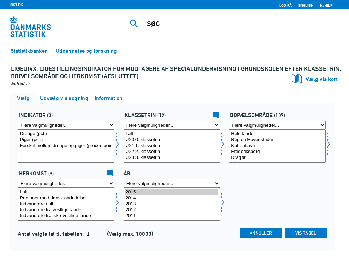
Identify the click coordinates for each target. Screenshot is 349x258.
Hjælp (326, 5)
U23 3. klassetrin (172, 158)
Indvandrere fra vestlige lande (66, 210)
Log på (285, 5)
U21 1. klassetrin (172, 146)
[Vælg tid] (172, 204)
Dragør (277, 158)
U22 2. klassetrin (172, 152)
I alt (172, 134)
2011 (172, 216)
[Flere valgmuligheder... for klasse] (172, 125)
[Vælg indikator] (66, 146)
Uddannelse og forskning (86, 50)
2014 (172, 198)
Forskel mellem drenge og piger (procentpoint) (66, 146)
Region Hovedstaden (277, 140)
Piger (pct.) (66, 140)
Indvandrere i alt (66, 204)
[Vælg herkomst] (66, 204)
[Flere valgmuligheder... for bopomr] (277, 125)
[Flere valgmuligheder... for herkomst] (66, 183)
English (305, 5)
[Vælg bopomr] (277, 146)
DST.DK (16, 4)
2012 (172, 210)
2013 (172, 204)
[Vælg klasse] (172, 146)
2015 (172, 192)
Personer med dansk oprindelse (66, 198)
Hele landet (277, 134)
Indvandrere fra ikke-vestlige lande (66, 216)
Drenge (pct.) (66, 134)
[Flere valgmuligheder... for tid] (172, 183)
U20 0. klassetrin (172, 140)
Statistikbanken (29, 50)
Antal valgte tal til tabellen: (51, 233)
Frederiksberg (277, 152)
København (277, 146)
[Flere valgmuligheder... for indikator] (66, 125)
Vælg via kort (322, 79)
